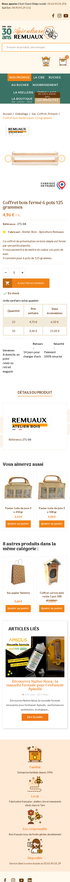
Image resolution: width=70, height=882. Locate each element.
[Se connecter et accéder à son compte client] (46, 61)
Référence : (10, 224)
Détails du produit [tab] (35, 392)
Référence (15, 439)
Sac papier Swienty (18, 592)
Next (61, 158)
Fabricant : (14, 231)
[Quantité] (14, 272)
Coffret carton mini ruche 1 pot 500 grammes (52, 596)
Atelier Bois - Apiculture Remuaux (43, 231)
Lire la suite (35, 717)
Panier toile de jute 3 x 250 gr (18, 509)
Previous (8, 158)
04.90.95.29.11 (20, 7)
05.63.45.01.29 (56, 3)
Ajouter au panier (23, 283)
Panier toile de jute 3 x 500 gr (52, 509)
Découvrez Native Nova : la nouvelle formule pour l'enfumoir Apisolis (35, 685)
